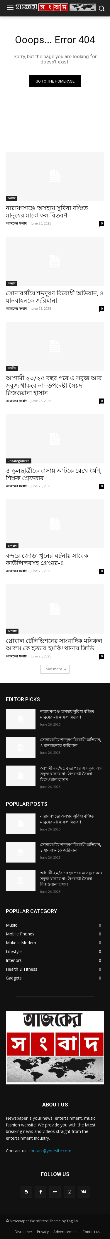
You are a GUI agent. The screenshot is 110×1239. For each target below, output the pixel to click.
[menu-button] (10, 8)
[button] (101, 8)
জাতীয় (12, 368)
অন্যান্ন (12, 198)
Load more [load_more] (55, 669)
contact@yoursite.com (49, 1150)
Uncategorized (19, 461)
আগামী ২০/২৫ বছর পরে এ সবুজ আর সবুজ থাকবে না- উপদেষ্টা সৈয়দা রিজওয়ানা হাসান (54, 385)
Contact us (91, 1231)
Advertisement (65, 1231)
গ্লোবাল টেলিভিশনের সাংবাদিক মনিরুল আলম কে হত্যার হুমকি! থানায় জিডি (54, 644)
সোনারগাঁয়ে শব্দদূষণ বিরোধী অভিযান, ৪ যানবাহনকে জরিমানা (55, 297)
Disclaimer (23, 1231)
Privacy (43, 1231)
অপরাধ (12, 546)
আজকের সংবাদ (16, 223)
